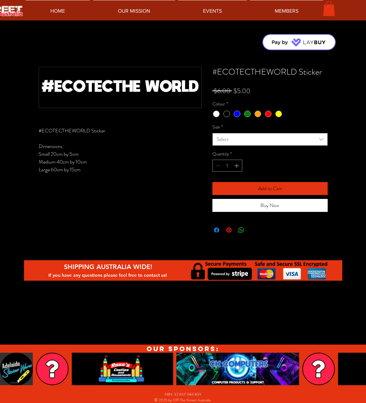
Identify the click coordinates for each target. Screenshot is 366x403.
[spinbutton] (227, 165)
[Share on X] (254, 230)
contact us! (156, 275)
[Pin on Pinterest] (229, 230)
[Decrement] (217, 165)
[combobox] (270, 139)
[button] (329, 8)
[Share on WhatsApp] (241, 230)
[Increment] (237, 165)
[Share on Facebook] (217, 230)
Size (217, 127)
